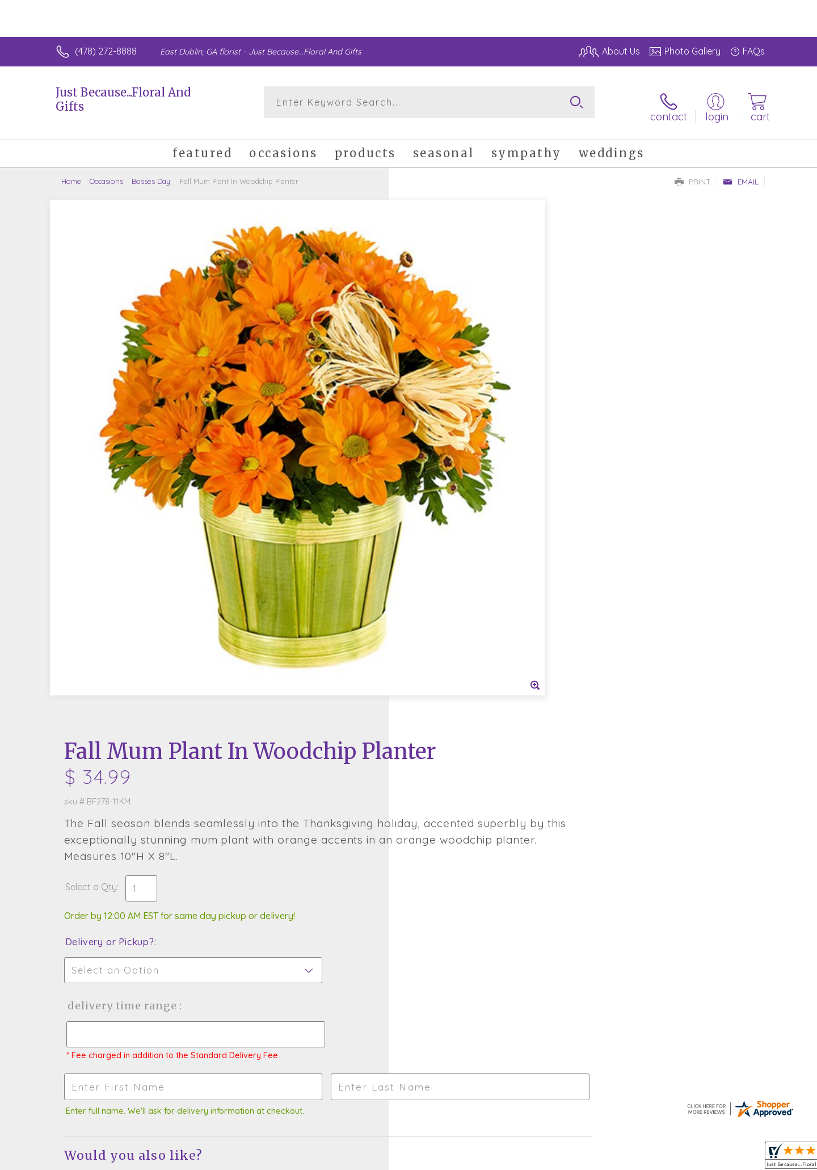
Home (71, 173)
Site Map (734, 1158)
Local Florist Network (664, 1158)
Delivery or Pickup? (454, 431)
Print (693, 174)
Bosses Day (151, 173)
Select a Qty (435, 375)
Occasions (106, 173)
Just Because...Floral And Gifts (123, 99)
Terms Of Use (516, 1158)
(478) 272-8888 (106, 51)
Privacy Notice (583, 1158)
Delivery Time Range (465, 494)
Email (741, 174)
